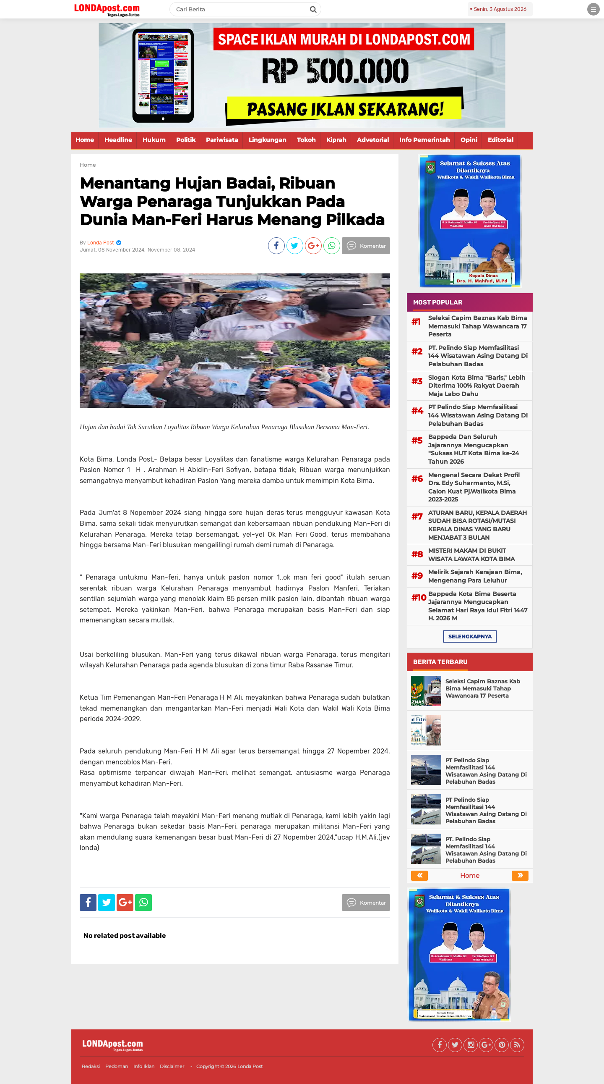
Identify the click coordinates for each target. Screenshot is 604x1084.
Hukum (154, 140)
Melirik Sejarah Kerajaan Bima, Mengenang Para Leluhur (475, 576)
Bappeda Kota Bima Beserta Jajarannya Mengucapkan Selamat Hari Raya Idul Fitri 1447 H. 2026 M (478, 606)
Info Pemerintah (424, 140)
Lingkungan (267, 140)
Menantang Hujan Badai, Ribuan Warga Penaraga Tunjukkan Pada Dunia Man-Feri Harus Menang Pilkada (232, 201)
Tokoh (306, 140)
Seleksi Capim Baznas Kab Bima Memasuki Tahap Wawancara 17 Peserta (477, 326)
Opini (469, 140)
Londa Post (250, 1066)
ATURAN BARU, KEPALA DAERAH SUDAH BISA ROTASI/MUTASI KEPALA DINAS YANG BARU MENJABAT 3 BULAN (477, 525)
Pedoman (116, 1066)
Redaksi (91, 1066)
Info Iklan (143, 1066)
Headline (118, 140)
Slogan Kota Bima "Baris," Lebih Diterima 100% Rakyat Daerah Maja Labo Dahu (477, 386)
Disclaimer (172, 1066)
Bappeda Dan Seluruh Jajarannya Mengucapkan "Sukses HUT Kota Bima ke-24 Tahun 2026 (473, 449)
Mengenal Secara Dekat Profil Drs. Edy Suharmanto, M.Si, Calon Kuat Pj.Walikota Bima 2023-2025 (474, 487)
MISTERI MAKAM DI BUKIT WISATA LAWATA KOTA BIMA (471, 555)
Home (85, 140)
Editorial (500, 140)
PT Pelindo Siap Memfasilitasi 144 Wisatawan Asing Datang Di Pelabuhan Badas (478, 415)
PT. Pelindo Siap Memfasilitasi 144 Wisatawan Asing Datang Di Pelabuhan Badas (478, 356)
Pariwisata (222, 140)
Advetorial (373, 140)
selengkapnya (470, 636)
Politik (185, 140)
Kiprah (336, 140)
